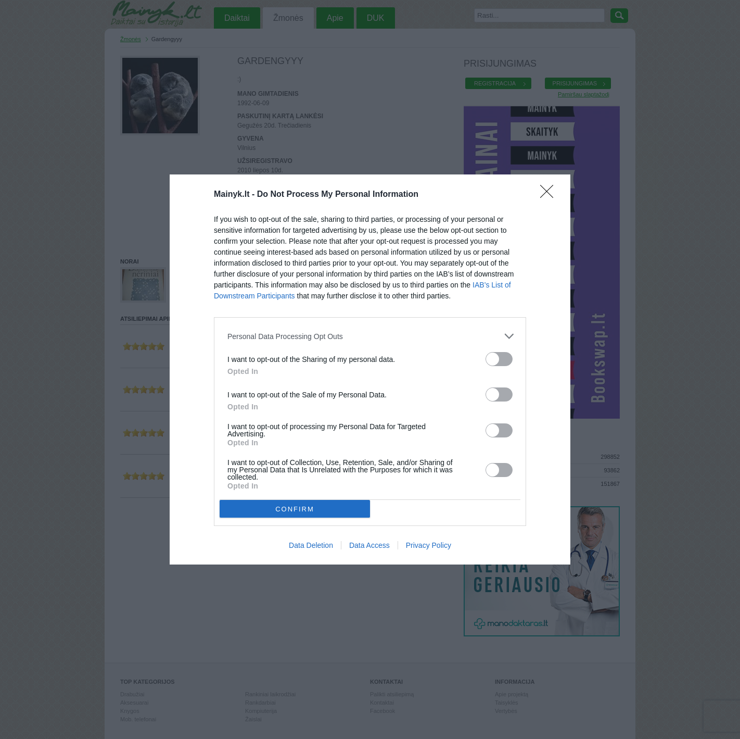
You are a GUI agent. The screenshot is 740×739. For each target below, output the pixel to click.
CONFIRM (294, 509)
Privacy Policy (428, 545)
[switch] (499, 359)
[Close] (550, 195)
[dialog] (370, 369)
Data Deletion (311, 545)
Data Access (369, 545)
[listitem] (370, 336)
